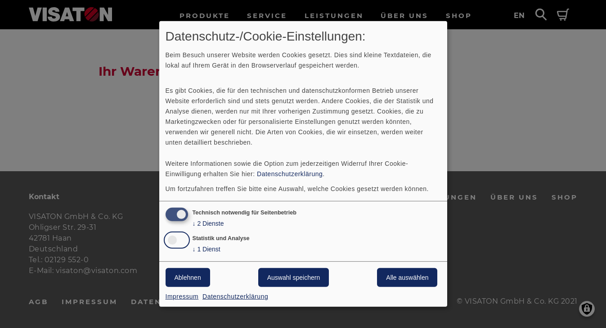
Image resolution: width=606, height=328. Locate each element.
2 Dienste (208, 223)
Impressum (182, 296)
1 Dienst (206, 249)
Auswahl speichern (293, 277)
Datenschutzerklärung (290, 173)
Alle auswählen (407, 277)
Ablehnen (188, 277)
